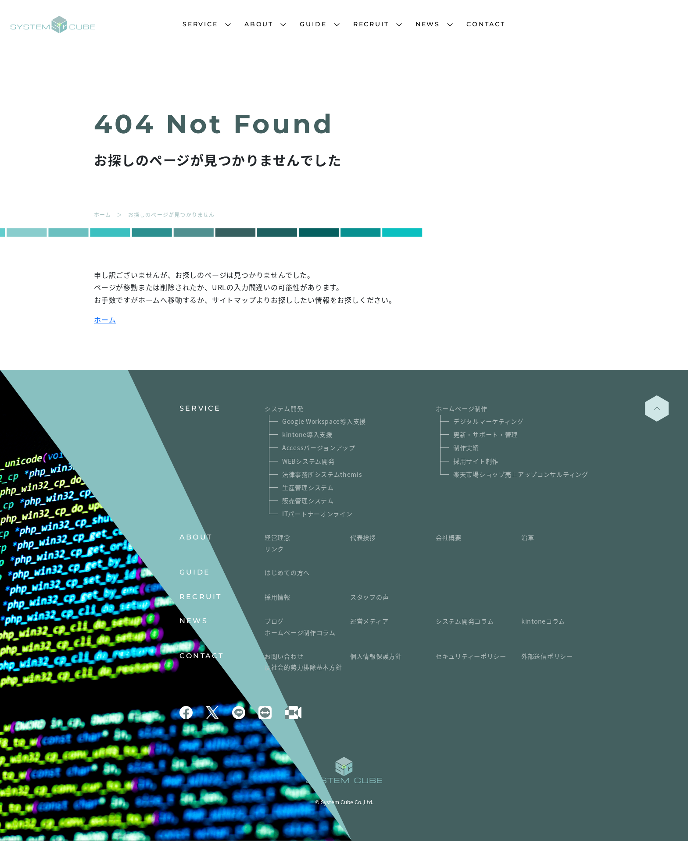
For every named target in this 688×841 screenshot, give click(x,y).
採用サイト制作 (475, 461)
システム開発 (284, 408)
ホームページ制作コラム (300, 632)
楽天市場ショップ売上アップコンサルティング (520, 474)
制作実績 (466, 447)
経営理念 (277, 537)
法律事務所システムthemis (322, 474)
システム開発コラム (465, 621)
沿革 (527, 537)
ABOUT (258, 24)
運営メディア (369, 621)
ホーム (105, 319)
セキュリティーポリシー (471, 656)
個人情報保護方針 (376, 656)
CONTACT (485, 24)
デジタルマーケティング (488, 421)
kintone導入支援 (307, 434)
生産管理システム (308, 487)
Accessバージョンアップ (318, 447)
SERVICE (200, 24)
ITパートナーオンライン (317, 513)
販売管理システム (308, 500)
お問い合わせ (284, 656)
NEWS (428, 24)
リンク (274, 548)
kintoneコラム (543, 621)
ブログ (274, 621)
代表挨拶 (363, 537)
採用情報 (277, 597)
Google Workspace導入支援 (324, 421)
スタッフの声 (369, 597)
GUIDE (313, 24)
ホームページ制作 (461, 408)
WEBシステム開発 (308, 461)
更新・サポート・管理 (485, 434)
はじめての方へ (287, 572)
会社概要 (449, 537)
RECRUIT (371, 24)
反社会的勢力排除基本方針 (303, 667)
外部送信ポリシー (547, 656)
